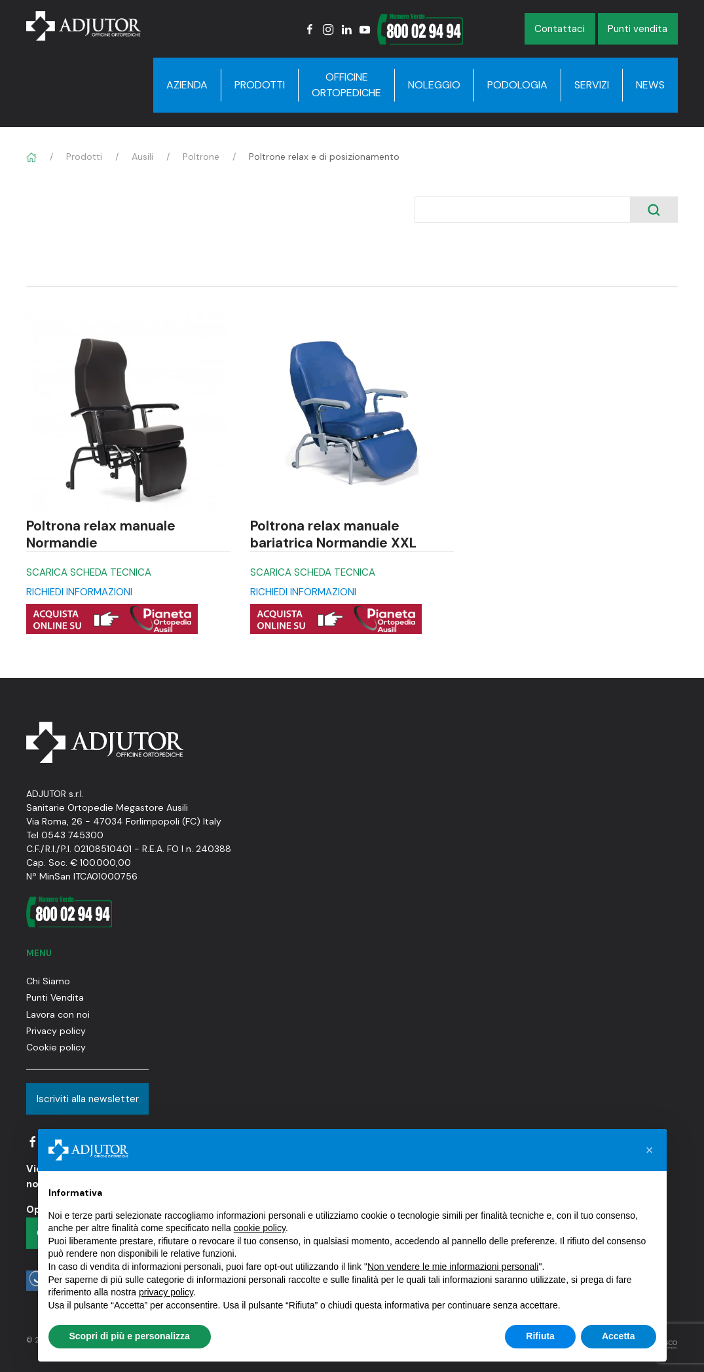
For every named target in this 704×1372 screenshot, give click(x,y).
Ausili (142, 156)
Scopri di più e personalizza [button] (129, 1336)
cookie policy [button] (260, 1228)
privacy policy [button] (166, 1292)
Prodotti (259, 85)
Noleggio (434, 85)
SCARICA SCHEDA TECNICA (88, 572)
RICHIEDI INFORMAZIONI (79, 592)
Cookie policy (56, 1047)
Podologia (517, 85)
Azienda (187, 85)
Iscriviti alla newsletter (88, 1098)
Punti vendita (637, 28)
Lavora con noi (58, 1014)
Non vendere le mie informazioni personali (452, 1266)
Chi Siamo (48, 981)
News (650, 85)
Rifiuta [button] (540, 1336)
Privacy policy (56, 1031)
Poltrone (201, 156)
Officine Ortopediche (346, 85)
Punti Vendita (55, 997)
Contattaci (559, 28)
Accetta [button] (618, 1336)
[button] (649, 1150)
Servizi (591, 85)
